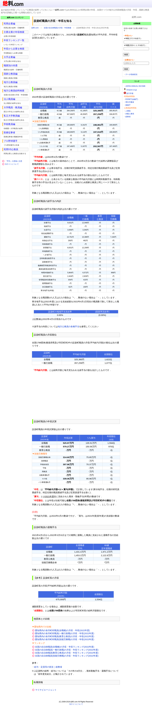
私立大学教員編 (12, 116)
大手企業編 (9, 57)
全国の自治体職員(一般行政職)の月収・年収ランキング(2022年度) (66, 650)
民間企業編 (9, 23)
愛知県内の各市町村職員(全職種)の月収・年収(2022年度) (62, 630)
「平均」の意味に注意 (13, 161)
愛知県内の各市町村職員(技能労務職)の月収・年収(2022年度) (64, 639)
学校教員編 (9, 124)
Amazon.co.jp (131, 90)
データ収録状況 (131, 74)
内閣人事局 (129, 114)
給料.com (35, 28)
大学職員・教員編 (13, 107)
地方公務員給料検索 (14, 90)
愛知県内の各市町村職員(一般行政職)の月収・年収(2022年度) (64, 633)
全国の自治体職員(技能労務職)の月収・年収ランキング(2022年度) (66, 656)
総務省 (128, 117)
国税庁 (128, 105)
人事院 (128, 111)
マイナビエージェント (46, 690)
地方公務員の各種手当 (68, 326)
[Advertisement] (76, 63)
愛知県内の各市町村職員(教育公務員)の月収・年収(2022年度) (64, 636)
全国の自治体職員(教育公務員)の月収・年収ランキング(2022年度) (66, 653)
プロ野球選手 (10, 141)
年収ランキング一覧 (14, 40)
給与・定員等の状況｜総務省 (48, 667)
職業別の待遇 (10, 65)
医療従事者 (9, 132)
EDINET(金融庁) (131, 99)
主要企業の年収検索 (14, 32)
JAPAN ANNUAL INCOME (135, 86)
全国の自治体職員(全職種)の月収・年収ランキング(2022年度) (64, 647)
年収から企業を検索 (14, 48)
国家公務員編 (10, 74)
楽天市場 (129, 93)
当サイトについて (12, 164)
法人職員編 (9, 99)
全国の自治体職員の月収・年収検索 (57, 28)
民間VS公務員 (11, 149)
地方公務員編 (10, 82)
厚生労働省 (129, 102)
